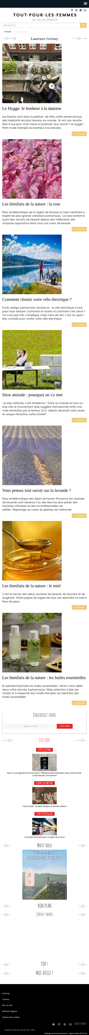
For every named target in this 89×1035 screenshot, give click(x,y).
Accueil (7, 31)
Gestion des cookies (10, 1012)
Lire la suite (79, 133)
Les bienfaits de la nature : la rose (31, 203)
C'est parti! (64, 722)
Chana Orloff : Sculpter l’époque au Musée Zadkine (44, 802)
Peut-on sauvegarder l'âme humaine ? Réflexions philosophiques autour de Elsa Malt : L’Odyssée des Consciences (44, 770)
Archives (5, 989)
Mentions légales (8, 1006)
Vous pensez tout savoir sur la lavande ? (36, 488)
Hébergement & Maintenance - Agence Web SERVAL (67, 1028)
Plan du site (6, 1000)
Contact (5, 994)
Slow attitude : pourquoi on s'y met (32, 393)
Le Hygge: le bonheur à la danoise (31, 108)
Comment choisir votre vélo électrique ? (36, 298)
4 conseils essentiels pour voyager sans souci (44, 832)
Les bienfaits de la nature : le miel (31, 583)
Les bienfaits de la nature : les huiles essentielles (44, 674)
